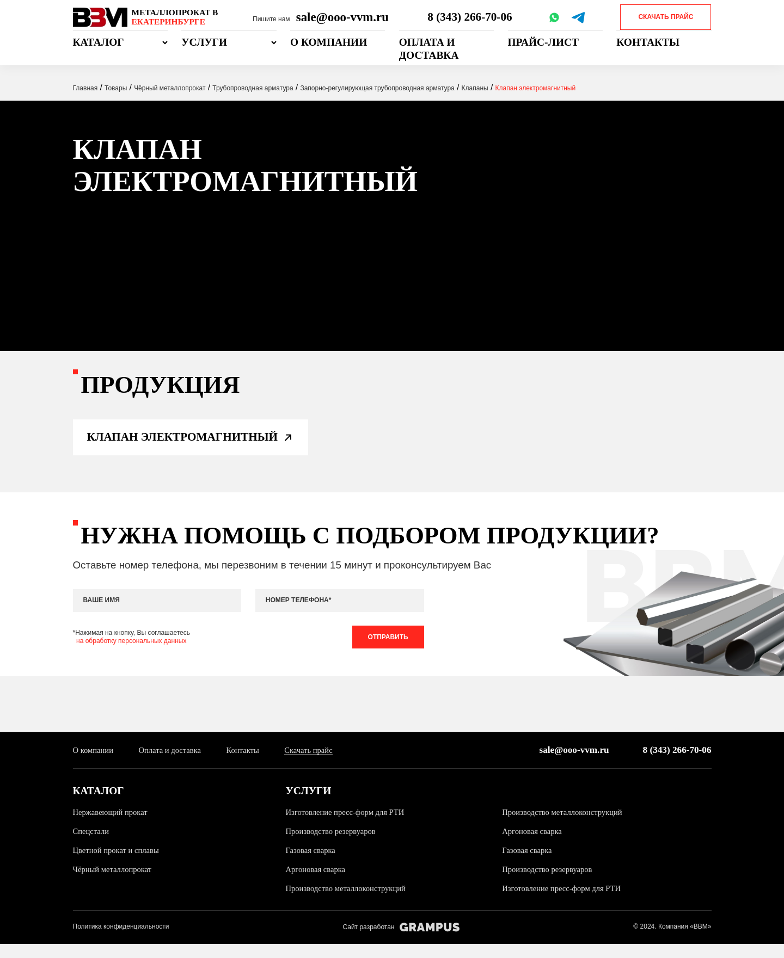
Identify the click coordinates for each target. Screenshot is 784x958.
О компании (328, 42)
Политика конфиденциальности (121, 941)
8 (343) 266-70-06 (470, 17)
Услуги (204, 42)
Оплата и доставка (429, 48)
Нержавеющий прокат (112, 826)
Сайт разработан (401, 941)
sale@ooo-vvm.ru (342, 17)
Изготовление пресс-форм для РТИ (348, 826)
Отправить (385, 649)
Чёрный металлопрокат (114, 883)
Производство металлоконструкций (565, 826)
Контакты (647, 42)
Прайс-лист (543, 42)
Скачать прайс (665, 17)
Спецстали (92, 845)
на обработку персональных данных (131, 653)
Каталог (98, 42)
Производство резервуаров (333, 845)
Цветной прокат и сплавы (118, 864)
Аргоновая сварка (533, 845)
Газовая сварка (312, 864)
